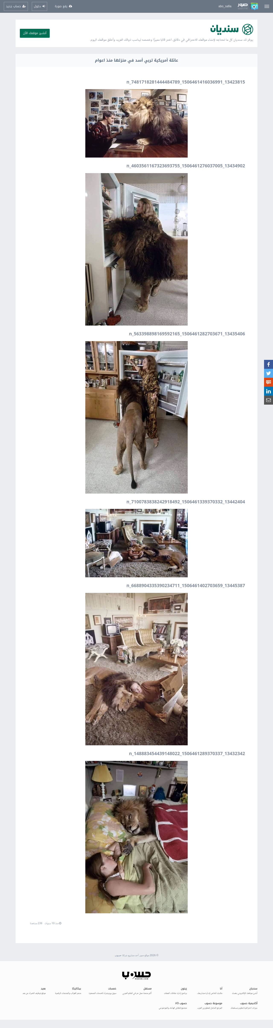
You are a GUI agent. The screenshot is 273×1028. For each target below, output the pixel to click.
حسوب (118, 955)
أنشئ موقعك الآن (34, 33)
